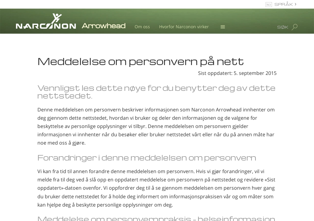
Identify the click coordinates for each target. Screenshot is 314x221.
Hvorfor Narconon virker (184, 26)
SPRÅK (283, 4)
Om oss (142, 26)
